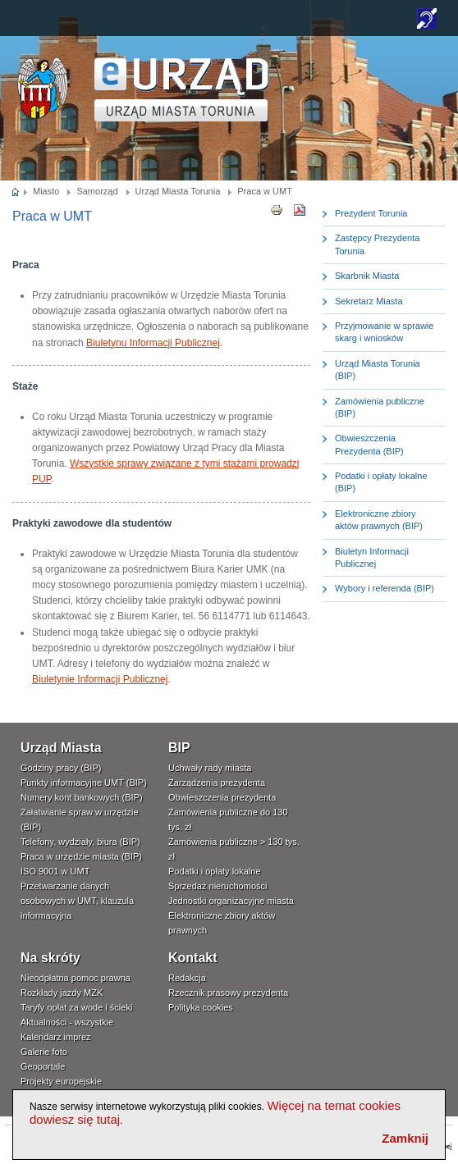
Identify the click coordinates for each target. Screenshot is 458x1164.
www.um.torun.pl (42, 62)
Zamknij (405, 1138)
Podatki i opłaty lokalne (214, 871)
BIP (179, 748)
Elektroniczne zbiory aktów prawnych (221, 923)
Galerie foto (44, 1052)
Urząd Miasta (61, 748)
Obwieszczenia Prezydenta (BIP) (369, 444)
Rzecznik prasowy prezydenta (228, 992)
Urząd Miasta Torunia (178, 191)
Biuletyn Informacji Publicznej (372, 557)
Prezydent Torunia (371, 213)
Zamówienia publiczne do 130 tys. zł (228, 819)
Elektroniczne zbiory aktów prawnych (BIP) (379, 520)
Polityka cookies (200, 1007)
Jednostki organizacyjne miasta (231, 901)
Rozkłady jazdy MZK (62, 992)
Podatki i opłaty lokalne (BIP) (381, 482)
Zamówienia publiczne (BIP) (379, 407)
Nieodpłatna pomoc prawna (76, 978)
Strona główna (16, 191)
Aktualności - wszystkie (67, 1022)
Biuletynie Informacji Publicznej (99, 679)
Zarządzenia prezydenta (216, 782)
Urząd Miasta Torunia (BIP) (377, 369)
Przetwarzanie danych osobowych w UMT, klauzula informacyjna (77, 900)
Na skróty (50, 958)
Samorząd (96, 191)
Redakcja (187, 978)
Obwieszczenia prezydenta (222, 797)
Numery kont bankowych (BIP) (82, 797)
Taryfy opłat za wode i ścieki (76, 1007)
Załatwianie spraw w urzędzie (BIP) (80, 819)
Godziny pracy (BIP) (61, 768)
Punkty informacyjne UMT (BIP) (84, 782)
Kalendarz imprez (56, 1037)
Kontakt (193, 958)
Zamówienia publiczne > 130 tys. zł (234, 849)
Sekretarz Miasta (369, 301)
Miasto (46, 191)
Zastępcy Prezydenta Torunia (377, 244)
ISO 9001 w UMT (55, 871)
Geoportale (43, 1066)
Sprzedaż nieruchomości (217, 886)
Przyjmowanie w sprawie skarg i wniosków (384, 332)
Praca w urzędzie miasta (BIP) (81, 856)
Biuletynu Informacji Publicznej (153, 343)
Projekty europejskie (61, 1081)
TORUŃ (181, 89)
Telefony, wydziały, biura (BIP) (80, 842)
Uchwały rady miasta (209, 768)
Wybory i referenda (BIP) (384, 588)
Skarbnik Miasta (367, 276)
